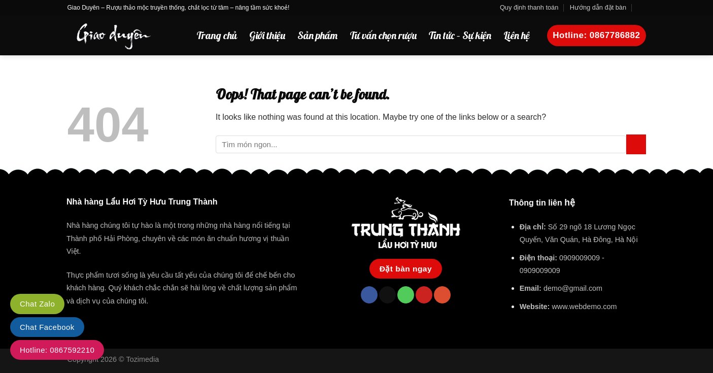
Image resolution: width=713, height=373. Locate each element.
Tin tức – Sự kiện (460, 35)
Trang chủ (216, 35)
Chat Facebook (47, 327)
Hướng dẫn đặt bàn (598, 7)
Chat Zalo (37, 303)
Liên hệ (516, 35)
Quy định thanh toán (529, 7)
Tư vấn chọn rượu (383, 35)
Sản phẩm (317, 35)
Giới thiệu (267, 35)
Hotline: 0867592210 (57, 350)
